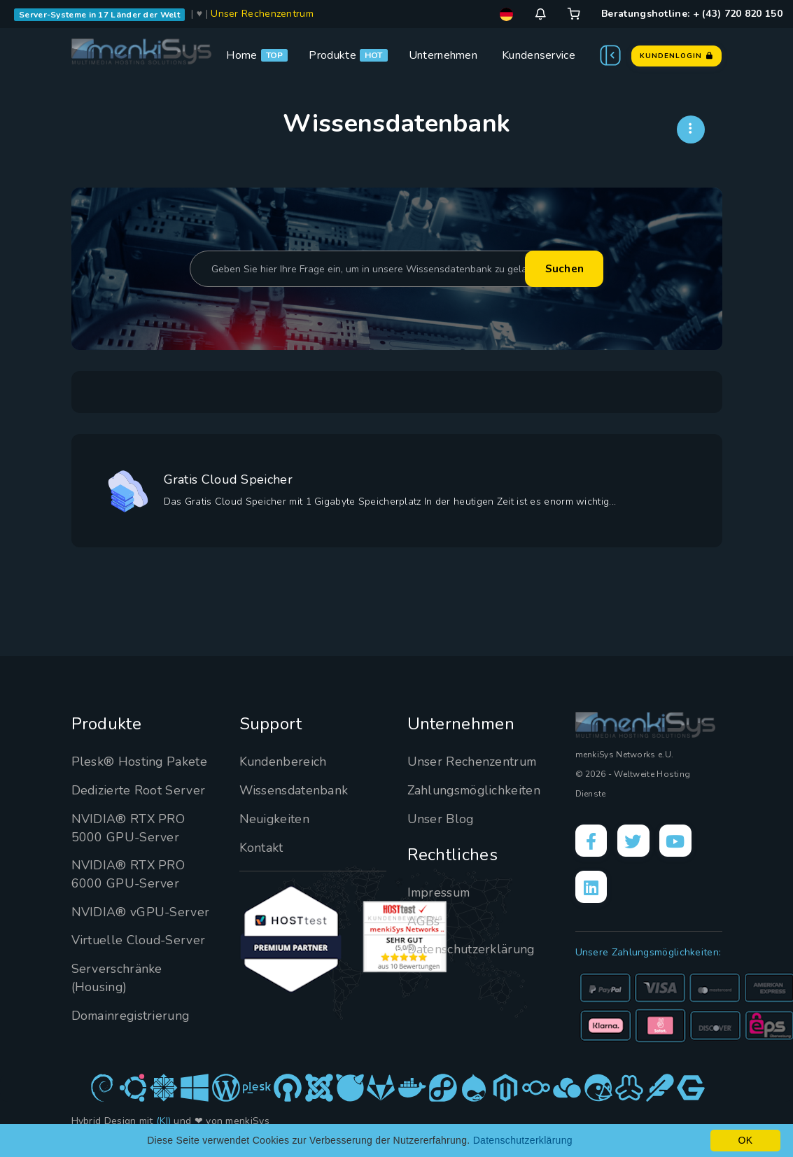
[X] (635, 841)
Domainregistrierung (132, 1015)
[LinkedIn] (592, 889)
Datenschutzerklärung (472, 949)
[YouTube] (679, 841)
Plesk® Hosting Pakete (139, 761)
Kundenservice (538, 55)
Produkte (332, 55)
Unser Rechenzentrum (262, 13)
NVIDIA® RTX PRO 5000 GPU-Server (128, 828)
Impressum (440, 892)
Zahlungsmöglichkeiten (476, 790)
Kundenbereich (283, 761)
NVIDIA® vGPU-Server (141, 912)
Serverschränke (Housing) (116, 977)
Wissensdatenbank (294, 790)
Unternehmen (443, 55)
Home (241, 55)
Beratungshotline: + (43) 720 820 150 (692, 13)
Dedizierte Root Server (138, 790)
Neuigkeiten (275, 819)
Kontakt (261, 847)
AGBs (423, 921)
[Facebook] (592, 841)
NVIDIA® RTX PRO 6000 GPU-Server (128, 874)
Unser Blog (441, 819)
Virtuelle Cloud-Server (140, 940)
